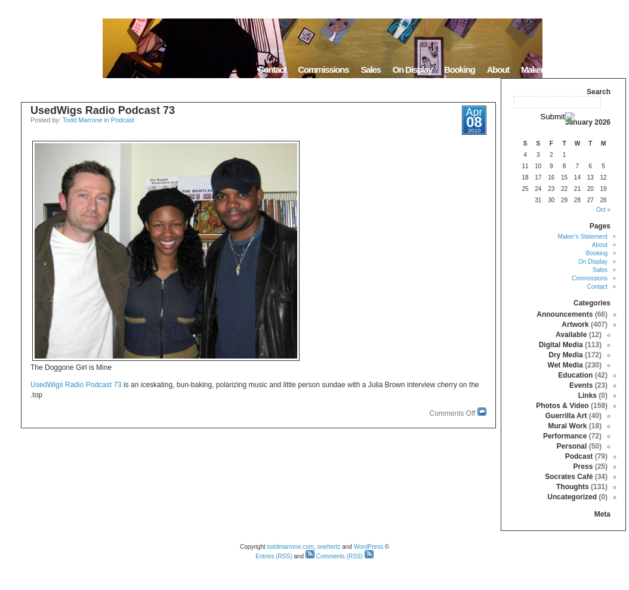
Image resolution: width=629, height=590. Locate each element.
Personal (572, 446)
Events (581, 385)
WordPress (368, 546)
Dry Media (565, 355)
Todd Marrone (83, 119)
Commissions (323, 69)
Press (583, 466)
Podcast (122, 119)
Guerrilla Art (566, 416)
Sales (370, 69)
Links (587, 395)
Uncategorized (572, 497)
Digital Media (561, 345)
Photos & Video (562, 405)
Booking (459, 69)
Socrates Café (569, 476)
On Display (412, 69)
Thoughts (572, 487)
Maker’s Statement (554, 69)
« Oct (603, 209)
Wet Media (565, 365)
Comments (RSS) (334, 556)
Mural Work (567, 426)
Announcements (564, 314)
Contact (272, 69)
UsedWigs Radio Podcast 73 (102, 110)
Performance (565, 436)
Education (575, 375)
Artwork (575, 324)
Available (571, 334)
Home (611, 69)
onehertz (328, 546)
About (498, 69)
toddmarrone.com (290, 546)
